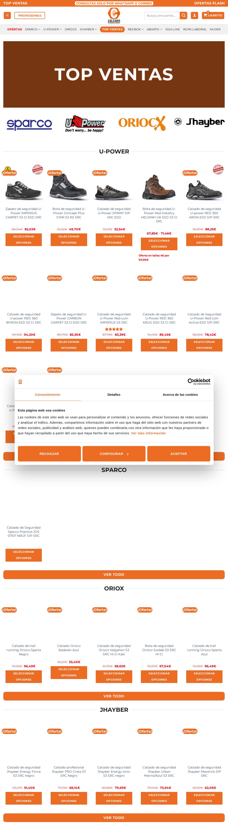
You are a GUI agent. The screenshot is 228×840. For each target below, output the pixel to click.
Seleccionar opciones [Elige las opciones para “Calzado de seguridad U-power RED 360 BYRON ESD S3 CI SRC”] (23, 345)
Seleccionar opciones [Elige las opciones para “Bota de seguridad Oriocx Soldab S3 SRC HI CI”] (159, 676)
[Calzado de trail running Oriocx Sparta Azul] (204, 620)
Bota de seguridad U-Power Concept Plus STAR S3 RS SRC (68, 213)
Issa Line (172, 29)
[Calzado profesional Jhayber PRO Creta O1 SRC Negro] (68, 742)
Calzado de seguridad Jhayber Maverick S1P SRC (204, 771)
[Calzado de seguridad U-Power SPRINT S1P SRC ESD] (114, 183)
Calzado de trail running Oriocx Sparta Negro (23, 650)
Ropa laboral (195, 29)
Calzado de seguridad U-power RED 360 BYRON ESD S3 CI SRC (23, 318)
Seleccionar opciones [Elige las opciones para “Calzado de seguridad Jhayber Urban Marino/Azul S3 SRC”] (159, 798)
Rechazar (49, 454)
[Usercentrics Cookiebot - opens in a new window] (191, 381)
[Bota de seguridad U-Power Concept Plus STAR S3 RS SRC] (68, 183)
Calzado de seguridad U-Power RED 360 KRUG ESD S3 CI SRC (159, 318)
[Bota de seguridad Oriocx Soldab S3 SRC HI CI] (159, 620)
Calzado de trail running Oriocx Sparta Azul (204, 650)
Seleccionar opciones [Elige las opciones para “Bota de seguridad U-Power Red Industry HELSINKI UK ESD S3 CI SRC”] (159, 243)
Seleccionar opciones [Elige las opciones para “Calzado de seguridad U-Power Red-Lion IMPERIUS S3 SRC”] (114, 345)
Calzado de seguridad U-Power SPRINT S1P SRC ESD (113, 213)
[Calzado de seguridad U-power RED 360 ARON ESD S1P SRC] (204, 183)
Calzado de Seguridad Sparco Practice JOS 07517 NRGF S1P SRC (23, 532)
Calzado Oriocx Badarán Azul (68, 648)
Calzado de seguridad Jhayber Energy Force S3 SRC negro (24, 771)
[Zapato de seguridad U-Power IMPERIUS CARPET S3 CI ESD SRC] (23, 183)
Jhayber (88, 29)
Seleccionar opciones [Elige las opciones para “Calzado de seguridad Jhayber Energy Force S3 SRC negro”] (23, 798)
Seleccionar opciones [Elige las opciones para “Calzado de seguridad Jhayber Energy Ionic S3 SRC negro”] (114, 798)
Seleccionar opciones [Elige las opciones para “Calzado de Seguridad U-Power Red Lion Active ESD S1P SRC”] (204, 345)
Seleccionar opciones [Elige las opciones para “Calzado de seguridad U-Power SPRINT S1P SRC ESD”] (114, 239)
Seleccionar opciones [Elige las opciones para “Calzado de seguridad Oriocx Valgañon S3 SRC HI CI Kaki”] (114, 676)
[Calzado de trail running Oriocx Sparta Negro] (23, 620)
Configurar (114, 454)
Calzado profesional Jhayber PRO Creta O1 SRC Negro (69, 771)
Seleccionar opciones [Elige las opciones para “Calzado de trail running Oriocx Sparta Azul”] (204, 676)
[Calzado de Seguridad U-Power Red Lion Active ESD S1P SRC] (204, 288)
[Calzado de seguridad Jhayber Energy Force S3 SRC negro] (23, 742)
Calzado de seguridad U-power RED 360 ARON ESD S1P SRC (204, 213)
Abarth (154, 29)
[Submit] (183, 15)
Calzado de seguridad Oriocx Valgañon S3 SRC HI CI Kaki (113, 650)
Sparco (32, 29)
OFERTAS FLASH (209, 3)
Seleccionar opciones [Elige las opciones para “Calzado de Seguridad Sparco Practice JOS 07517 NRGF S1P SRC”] (23, 555)
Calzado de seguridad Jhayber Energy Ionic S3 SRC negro (113, 771)
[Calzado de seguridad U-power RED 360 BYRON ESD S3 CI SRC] (23, 288)
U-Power (52, 29)
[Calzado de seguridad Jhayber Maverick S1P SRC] (204, 742)
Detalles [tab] (113, 394)
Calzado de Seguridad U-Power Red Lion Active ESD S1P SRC (204, 318)
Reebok (136, 29)
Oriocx (71, 29)
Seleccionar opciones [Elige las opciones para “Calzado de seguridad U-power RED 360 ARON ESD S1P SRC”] (204, 239)
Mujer (215, 29)
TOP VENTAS (15, 3)
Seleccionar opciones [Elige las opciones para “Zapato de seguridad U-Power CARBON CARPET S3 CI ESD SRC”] (68, 345)
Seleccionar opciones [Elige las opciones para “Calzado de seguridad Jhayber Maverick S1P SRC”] (204, 798)
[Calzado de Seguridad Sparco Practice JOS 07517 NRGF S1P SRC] (23, 502)
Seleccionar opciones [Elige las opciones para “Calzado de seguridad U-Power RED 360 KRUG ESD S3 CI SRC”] (159, 345)
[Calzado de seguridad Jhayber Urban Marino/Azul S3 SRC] (159, 742)
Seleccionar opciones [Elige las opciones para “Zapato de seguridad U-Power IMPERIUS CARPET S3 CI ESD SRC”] (23, 239)
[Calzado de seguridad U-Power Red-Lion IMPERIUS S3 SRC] (114, 288)
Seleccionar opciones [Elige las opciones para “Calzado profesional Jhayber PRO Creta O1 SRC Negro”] (68, 798)
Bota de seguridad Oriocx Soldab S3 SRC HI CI (159, 650)
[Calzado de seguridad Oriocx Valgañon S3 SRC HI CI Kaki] (114, 620)
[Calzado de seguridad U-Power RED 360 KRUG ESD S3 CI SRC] (159, 288)
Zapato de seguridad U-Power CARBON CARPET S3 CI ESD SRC (69, 318)
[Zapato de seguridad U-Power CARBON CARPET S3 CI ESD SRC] (68, 288)
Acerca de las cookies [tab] (180, 394)
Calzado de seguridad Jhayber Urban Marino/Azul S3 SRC (159, 771)
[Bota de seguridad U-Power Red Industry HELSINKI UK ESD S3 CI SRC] (159, 183)
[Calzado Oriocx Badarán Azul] (68, 620)
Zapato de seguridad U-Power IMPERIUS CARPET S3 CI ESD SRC (24, 213)
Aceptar (179, 454)
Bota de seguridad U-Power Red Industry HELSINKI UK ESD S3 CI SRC (159, 215)
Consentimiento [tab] (47, 394)
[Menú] (7, 15)
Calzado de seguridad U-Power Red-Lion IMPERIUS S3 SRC (113, 318)
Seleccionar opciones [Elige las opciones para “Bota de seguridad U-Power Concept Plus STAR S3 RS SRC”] (68, 239)
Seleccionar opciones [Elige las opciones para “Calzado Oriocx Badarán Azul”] (68, 672)
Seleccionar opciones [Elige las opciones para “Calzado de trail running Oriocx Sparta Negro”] (23, 676)
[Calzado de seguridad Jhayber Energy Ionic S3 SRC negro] (114, 742)
